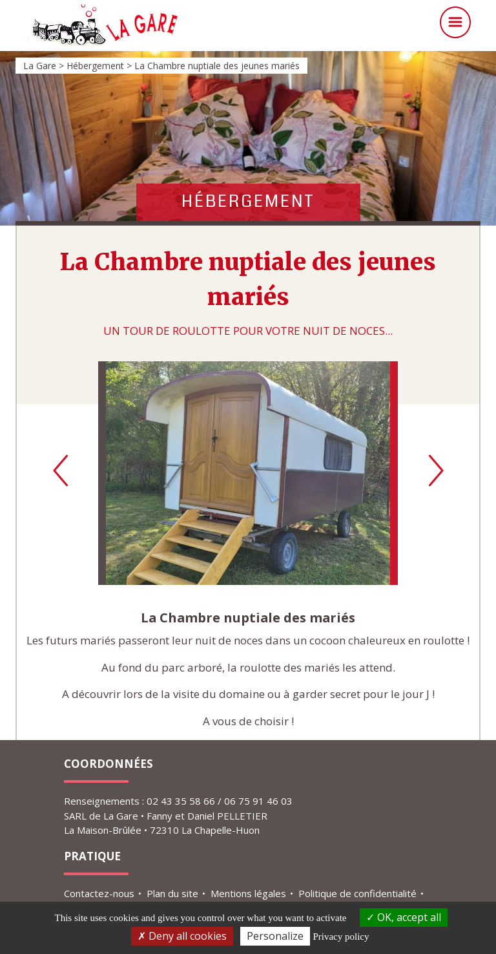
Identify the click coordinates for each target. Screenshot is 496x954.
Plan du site (172, 893)
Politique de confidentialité (357, 893)
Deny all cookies (182, 936)
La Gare (170, 25)
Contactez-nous (99, 893)
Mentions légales (248, 893)
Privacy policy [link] (341, 936)
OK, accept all (403, 917)
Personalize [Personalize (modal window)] (275, 936)
